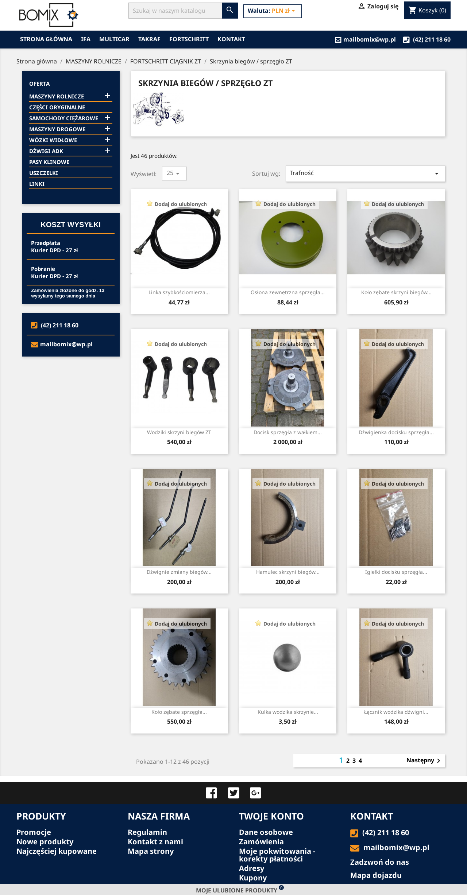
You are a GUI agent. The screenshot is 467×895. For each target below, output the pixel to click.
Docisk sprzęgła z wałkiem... (288, 432)
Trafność (365, 173)
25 (174, 173)
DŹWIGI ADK (46, 151)
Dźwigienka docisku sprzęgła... (396, 432)
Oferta (39, 83)
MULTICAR (114, 39)
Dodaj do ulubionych (181, 204)
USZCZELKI (43, 172)
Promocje (33, 832)
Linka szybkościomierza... (179, 292)
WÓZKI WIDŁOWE (53, 140)
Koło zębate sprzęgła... (179, 711)
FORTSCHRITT (189, 39)
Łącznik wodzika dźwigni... (396, 711)
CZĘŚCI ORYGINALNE (57, 107)
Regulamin (147, 832)
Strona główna (46, 39)
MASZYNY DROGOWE (57, 129)
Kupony (253, 878)
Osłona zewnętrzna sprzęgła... (288, 292)
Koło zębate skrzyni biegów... (396, 292)
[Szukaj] (175, 11)
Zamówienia (261, 842)
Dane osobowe (266, 832)
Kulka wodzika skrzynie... (288, 711)
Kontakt (231, 39)
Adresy (251, 868)
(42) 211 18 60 (427, 39)
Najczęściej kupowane (56, 851)
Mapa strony (151, 851)
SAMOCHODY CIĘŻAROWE (63, 118)
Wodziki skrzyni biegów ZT (179, 432)
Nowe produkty (44, 842)
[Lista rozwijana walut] (285, 11)
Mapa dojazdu (376, 875)
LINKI (37, 183)
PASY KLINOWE (49, 162)
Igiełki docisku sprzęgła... (396, 571)
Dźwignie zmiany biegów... (179, 571)
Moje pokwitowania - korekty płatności (277, 855)
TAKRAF (149, 39)
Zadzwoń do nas (379, 862)
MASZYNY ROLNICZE (56, 96)
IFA (85, 39)
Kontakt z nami (155, 842)
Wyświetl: (144, 174)
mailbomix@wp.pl (365, 39)
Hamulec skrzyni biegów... (288, 571)
